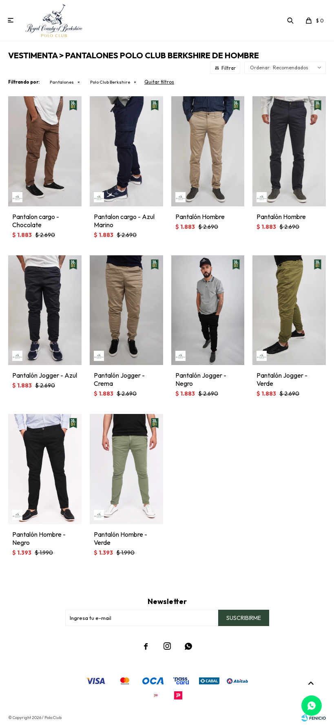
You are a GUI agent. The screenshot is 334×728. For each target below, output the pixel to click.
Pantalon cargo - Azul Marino (124, 220)
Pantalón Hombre (200, 216)
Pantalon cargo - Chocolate (35, 220)
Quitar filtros (159, 82)
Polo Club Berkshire (110, 82)
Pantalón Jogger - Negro (200, 379)
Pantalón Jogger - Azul (44, 375)
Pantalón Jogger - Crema (119, 379)
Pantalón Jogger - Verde (282, 379)
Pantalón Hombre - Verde (120, 538)
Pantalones (62, 82)
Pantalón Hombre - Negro (39, 538)
